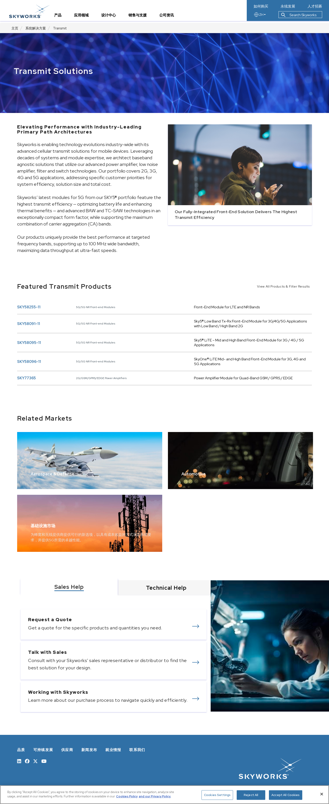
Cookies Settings (217, 795)
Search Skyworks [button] (298, 16)
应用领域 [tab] (83, 17)
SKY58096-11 (29, 361)
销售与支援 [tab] (140, 17)
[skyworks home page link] (31, 11)
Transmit (59, 28)
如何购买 (261, 6)
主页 (14, 28)
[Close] (322, 794)
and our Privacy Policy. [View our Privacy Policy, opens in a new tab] (155, 796)
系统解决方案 (35, 28)
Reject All (251, 795)
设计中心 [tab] (110, 17)
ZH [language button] (260, 16)
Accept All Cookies (285, 795)
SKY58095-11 (29, 342)
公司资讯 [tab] (169, 17)
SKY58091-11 (28, 323)
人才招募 (315, 6)
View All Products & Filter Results (283, 286)
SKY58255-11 (28, 307)
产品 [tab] (60, 17)
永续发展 (288, 6)
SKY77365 (26, 378)
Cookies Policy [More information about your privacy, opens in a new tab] (127, 796)
